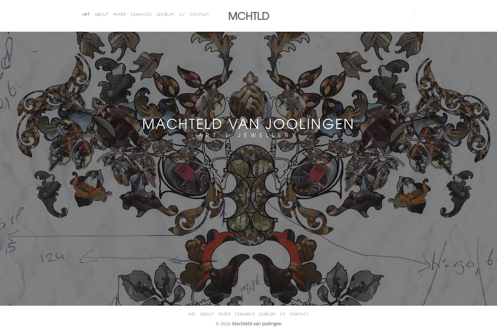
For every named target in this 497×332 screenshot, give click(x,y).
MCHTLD (248, 16)
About (101, 14)
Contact (200, 14)
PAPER (119, 14)
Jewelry (165, 14)
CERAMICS (141, 14)
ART (86, 14)
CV (182, 14)
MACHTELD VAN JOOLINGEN (248, 123)
